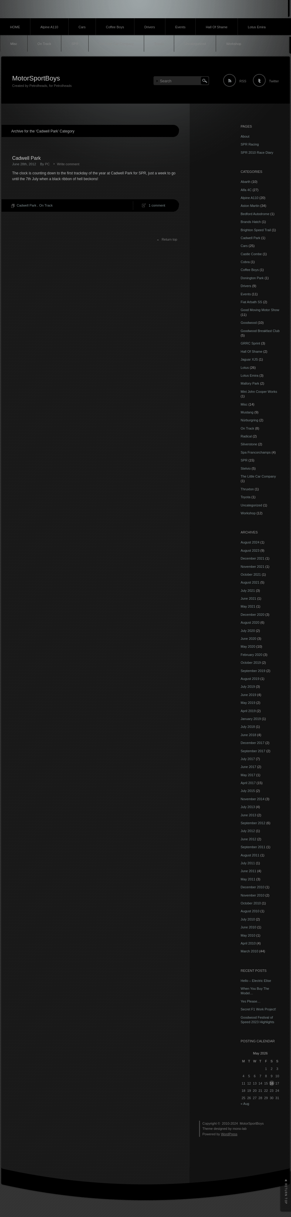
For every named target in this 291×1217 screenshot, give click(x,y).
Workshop (233, 44)
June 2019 (248, 695)
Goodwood (249, 322)
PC (47, 164)
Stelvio (246, 468)
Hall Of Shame (217, 27)
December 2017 (252, 743)
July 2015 (248, 791)
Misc (13, 44)
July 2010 (248, 919)
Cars (82, 27)
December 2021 (252, 558)
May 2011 (248, 879)
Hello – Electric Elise (256, 980)
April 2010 (248, 943)
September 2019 (253, 671)
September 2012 (253, 823)
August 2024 (250, 542)
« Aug (245, 1104)
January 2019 (251, 719)
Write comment (68, 164)
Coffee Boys (115, 27)
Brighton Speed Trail (256, 230)
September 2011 (253, 847)
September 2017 (253, 751)
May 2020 (248, 646)
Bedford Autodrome (255, 214)
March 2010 (249, 951)
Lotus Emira (257, 27)
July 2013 (248, 807)
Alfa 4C (246, 190)
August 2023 (250, 550)
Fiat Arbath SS (251, 302)
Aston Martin (250, 205)
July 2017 (248, 759)
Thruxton (247, 489)
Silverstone (249, 444)
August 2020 (250, 622)
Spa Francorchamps (256, 452)
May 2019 (248, 702)
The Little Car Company (116, 44)
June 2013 (248, 815)
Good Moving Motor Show (260, 310)
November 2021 (252, 566)
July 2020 (248, 630)
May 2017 (248, 775)
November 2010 (252, 895)
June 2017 (248, 767)
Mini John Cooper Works (259, 391)
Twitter (274, 81)
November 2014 (252, 799)
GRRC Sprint (250, 343)
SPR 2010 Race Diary (257, 152)
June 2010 (248, 927)
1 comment (157, 205)
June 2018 (248, 735)
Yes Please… (251, 1001)
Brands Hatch (251, 222)
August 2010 (250, 911)
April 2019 (248, 711)
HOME (15, 27)
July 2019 (248, 686)
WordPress (229, 1134)
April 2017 (248, 783)
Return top (169, 239)
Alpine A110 (49, 27)
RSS (242, 81)
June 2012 (248, 839)
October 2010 (251, 903)
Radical (246, 436)
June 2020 (248, 638)
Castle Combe (251, 254)
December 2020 (252, 614)
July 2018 (248, 726)
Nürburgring (249, 420)
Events (180, 27)
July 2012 (248, 831)
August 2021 (250, 582)
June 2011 (248, 871)
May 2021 (248, 606)
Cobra (245, 262)
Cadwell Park (26, 158)
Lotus (245, 367)
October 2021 (251, 574)
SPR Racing (250, 144)
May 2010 (248, 935)
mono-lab (240, 1128)
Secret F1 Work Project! (258, 1009)
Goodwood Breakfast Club (260, 331)
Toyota (159, 44)
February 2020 (251, 654)
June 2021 (248, 598)
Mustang (247, 412)
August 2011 (250, 855)
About (245, 136)
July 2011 (248, 863)
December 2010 (252, 887)
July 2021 (248, 590)
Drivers (149, 27)
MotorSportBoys (36, 78)
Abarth (245, 181)
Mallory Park (250, 383)
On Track (44, 44)
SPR (74, 44)
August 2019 (250, 678)
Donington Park (252, 278)
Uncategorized (195, 44)
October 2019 (251, 662)
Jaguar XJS (249, 359)
